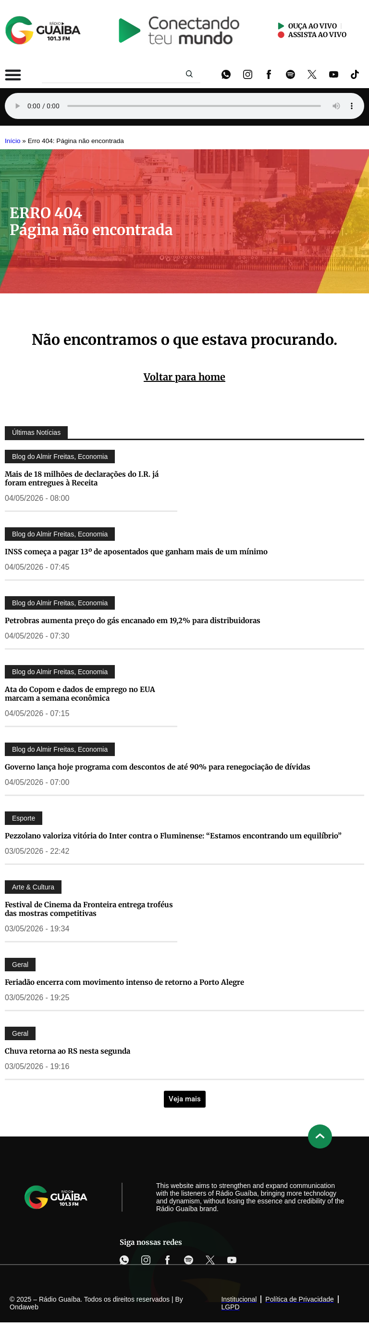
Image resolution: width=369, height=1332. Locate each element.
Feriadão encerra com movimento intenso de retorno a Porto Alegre (124, 982)
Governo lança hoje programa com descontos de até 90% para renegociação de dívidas (157, 766)
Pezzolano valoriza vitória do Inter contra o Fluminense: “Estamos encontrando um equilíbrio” (173, 835)
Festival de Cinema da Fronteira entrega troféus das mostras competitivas (89, 909)
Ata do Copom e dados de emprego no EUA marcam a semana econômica (80, 694)
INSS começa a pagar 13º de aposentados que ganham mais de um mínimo (136, 551)
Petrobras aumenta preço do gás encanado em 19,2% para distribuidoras (132, 620)
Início (13, 140)
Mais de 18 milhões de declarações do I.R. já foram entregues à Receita (82, 478)
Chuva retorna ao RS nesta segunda (67, 1051)
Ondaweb (24, 1307)
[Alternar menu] (13, 74)
